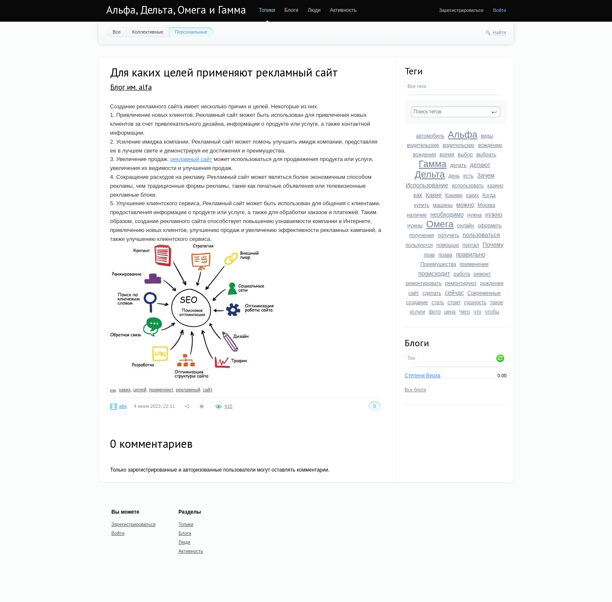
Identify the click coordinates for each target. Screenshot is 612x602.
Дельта (430, 174)
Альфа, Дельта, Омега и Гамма (176, 10)
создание (417, 302)
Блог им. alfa (131, 87)
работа (461, 274)
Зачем (486, 175)
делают (480, 164)
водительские (423, 145)
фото (435, 312)
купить (421, 205)
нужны (414, 226)
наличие (417, 215)
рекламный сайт (191, 159)
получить (448, 235)
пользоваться (481, 235)
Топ (411, 358)
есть (468, 176)
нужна (474, 215)
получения (421, 235)
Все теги (417, 86)
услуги (417, 312)
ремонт (481, 274)
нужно (493, 214)
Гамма (432, 163)
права (446, 255)
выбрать (486, 155)
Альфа (462, 134)
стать (437, 302)
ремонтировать (423, 283)
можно (465, 204)
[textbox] (455, 111)
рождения (492, 283)
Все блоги (415, 389)
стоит (454, 302)
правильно (470, 254)
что (477, 312)
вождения (424, 155)
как (418, 195)
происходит (434, 273)
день (454, 176)
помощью (447, 245)
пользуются (419, 245)
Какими (454, 195)
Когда (489, 195)
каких (472, 195)
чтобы (492, 312)
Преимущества (438, 264)
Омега (439, 224)
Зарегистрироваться (461, 10)
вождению (490, 145)
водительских (458, 145)
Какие (434, 195)
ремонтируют (461, 283)
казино (495, 186)
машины (443, 205)
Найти (499, 32)
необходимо (447, 214)
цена (450, 312)
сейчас (454, 292)
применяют (161, 389)
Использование (427, 185)
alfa (123, 406)
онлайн (465, 226)
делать (458, 165)
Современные (484, 293)
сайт (413, 293)
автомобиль (430, 136)
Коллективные (147, 31)
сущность (475, 302)
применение (474, 264)
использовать (468, 186)
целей (140, 389)
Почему (492, 244)
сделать (431, 293)
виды (487, 136)
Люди (314, 10)
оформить (490, 226)
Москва (486, 205)
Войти (499, 10)
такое (496, 302)
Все (117, 31)
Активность (343, 10)
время (446, 155)
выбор (465, 155)
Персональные (191, 31)
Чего (464, 312)
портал (470, 245)
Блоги (291, 10)
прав (429, 255)
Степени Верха (422, 376)
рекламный (188, 389)
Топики (267, 10)
